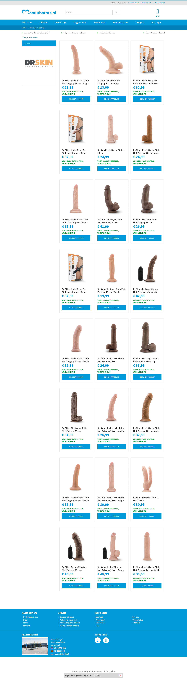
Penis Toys (100, 22)
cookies (97, 675)
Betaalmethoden (67, 617)
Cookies (135, 617)
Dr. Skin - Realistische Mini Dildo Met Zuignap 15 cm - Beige (75, 221)
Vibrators (27, 22)
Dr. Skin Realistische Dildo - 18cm (110, 151)
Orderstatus (137, 620)
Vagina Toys (80, 22)
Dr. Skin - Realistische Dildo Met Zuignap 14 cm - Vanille (75, 499)
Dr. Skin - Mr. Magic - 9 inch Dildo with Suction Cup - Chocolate (146, 360)
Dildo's (43, 22)
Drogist (139, 22)
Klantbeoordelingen (109, 671)
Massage (156, 22)
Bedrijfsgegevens (30, 617)
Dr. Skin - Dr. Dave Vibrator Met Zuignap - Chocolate (146, 291)
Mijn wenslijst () (159, 3)
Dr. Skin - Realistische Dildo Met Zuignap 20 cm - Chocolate (110, 360)
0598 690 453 (58, 648)
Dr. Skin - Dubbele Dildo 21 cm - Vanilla (146, 499)
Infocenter (100, 622)
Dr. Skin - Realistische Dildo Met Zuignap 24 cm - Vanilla (146, 569)
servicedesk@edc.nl (60, 654)
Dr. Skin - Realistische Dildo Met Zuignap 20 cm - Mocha (146, 151)
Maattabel (100, 620)
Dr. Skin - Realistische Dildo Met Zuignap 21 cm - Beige (75, 82)
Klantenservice (133, 3)
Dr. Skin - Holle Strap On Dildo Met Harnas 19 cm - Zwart (74, 291)
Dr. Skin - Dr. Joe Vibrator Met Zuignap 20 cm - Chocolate (74, 569)
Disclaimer (92, 671)
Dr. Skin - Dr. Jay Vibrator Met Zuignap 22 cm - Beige (110, 569)
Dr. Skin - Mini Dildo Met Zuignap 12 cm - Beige (109, 82)
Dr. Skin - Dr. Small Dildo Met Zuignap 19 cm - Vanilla (111, 291)
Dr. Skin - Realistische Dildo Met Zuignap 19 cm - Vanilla (110, 429)
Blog (25, 620)
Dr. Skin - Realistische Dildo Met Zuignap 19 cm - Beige (110, 499)
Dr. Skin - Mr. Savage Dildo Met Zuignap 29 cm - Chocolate (74, 430)
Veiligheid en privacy (68, 620)
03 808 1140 (58, 651)
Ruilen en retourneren (69, 625)
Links (25, 622)
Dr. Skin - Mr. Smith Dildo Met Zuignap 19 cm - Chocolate (145, 221)
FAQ (97, 625)
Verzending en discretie (70, 622)
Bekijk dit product (76, 99)
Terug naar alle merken (30, 37)
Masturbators (120, 22)
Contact (99, 617)
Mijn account (146, 3)
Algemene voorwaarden (80, 671)
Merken (26, 625)
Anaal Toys (60, 22)
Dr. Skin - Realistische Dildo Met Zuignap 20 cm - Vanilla (75, 360)
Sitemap (136, 622)
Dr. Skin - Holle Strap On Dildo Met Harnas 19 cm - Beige (74, 152)
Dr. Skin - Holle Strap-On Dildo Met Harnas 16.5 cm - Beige (146, 82)
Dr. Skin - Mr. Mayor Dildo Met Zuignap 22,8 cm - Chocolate (109, 221)
